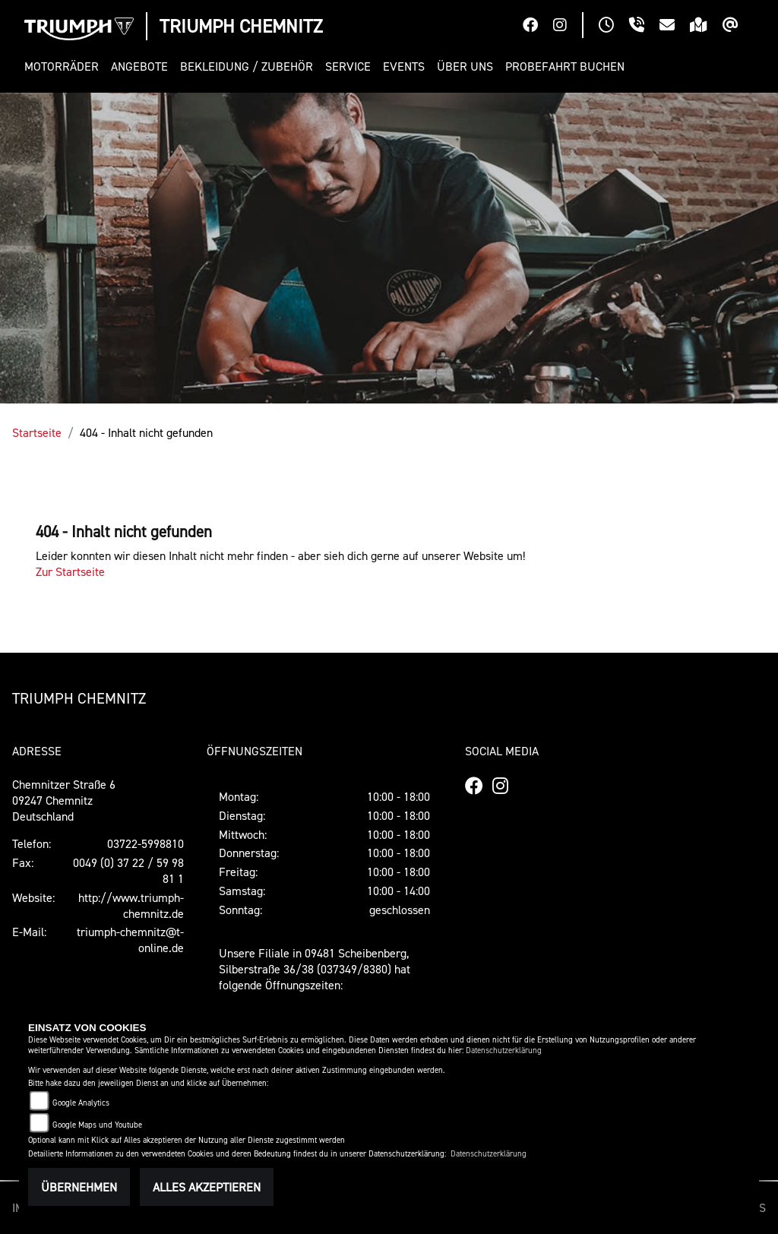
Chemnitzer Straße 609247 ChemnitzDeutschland (63, 800)
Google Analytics (80, 1103)
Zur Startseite (70, 571)
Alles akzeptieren (207, 1186)
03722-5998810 (145, 843)
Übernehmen (79, 1186)
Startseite (37, 432)
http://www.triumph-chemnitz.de (131, 905)
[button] (64, 66)
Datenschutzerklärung (504, 1050)
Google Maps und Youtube (97, 1125)
